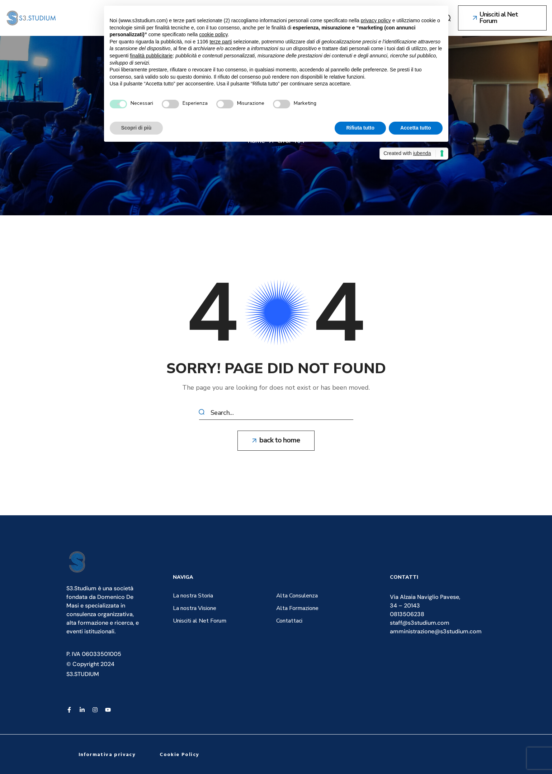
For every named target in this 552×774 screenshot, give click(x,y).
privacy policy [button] (376, 20)
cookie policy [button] (213, 34)
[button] (502, 18)
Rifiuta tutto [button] (360, 128)
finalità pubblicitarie (151, 55)
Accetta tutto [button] (415, 128)
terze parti (220, 41)
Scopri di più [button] (136, 128)
